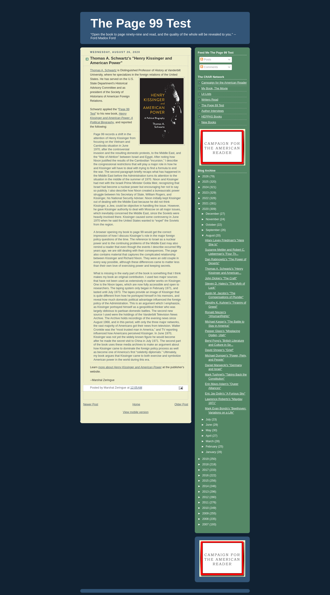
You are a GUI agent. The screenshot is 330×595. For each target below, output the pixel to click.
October (211, 224)
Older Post (181, 404)
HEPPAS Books (211, 116)
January (211, 452)
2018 (206, 464)
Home (136, 404)
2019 (206, 459)
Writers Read (209, 99)
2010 (206, 508)
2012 (206, 497)
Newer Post (90, 404)
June (209, 424)
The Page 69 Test (212, 105)
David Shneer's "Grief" (219, 350)
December (213, 213)
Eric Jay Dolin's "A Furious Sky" (225, 393)
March (210, 441)
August (211, 235)
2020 (206, 209)
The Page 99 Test (141, 23)
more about (130, 367)
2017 (206, 470)
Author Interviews (212, 110)
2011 (206, 502)
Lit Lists (206, 94)
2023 (206, 192)
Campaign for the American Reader (224, 82)
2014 (206, 486)
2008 (206, 519)
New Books (208, 122)
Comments (209, 67)
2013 (206, 491)
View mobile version (135, 412)
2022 (206, 198)
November (213, 219)
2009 (206, 513)
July (209, 419)
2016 (206, 475)
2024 (206, 187)
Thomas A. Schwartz (103, 70)
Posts (205, 59)
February (212, 446)
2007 (206, 524)
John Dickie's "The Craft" (221, 278)
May (209, 430)
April (209, 435)
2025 (206, 181)
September (213, 230)
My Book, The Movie (214, 88)
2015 (206, 480)
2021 (206, 203)
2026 (206, 176)
